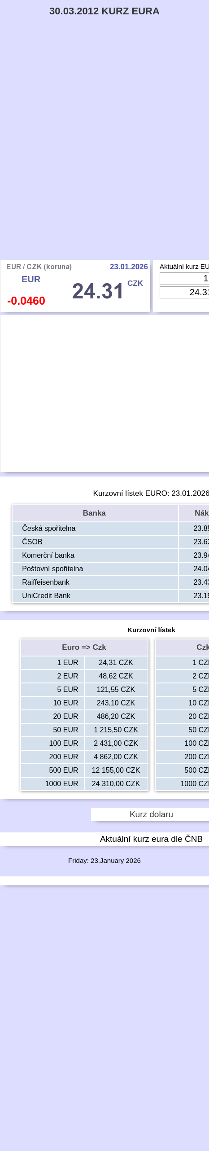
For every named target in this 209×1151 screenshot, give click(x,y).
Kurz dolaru (151, 814)
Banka (95, 513)
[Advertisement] (104, 151)
